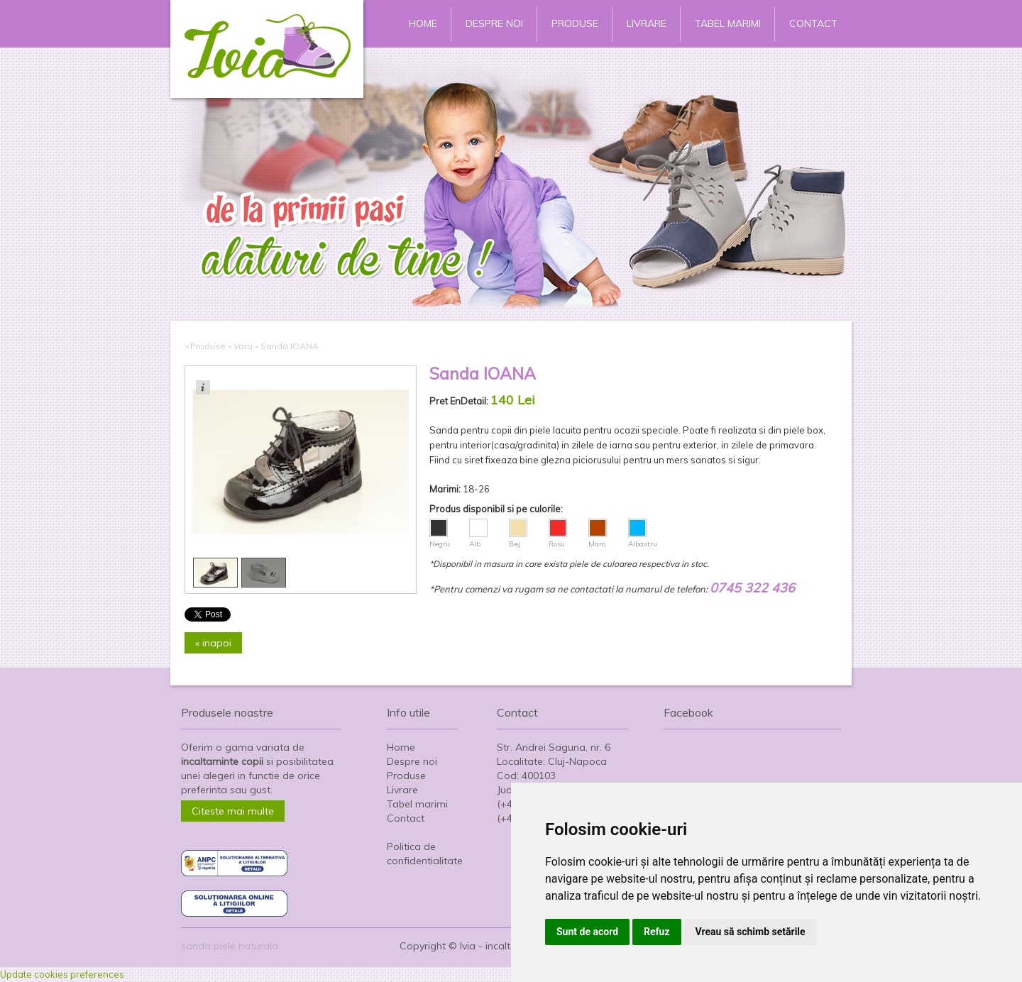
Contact (813, 23)
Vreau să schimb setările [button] (751, 931)
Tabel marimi (728, 23)
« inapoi (213, 642)
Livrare (646, 23)
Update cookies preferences (62, 974)
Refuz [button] (657, 931)
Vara (243, 346)
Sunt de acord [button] (587, 931)
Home (423, 23)
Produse (574, 23)
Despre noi (494, 23)
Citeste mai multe (233, 811)
